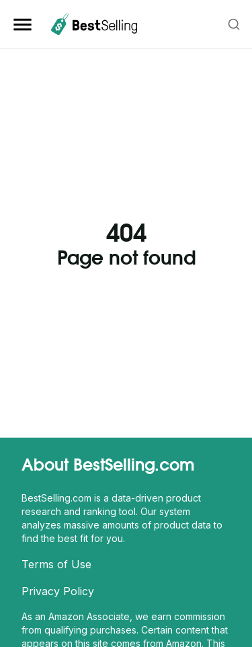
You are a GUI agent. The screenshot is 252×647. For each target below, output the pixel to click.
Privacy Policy (58, 591)
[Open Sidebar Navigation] (25, 24)
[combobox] (234, 24)
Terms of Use (56, 564)
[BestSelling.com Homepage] (94, 24)
